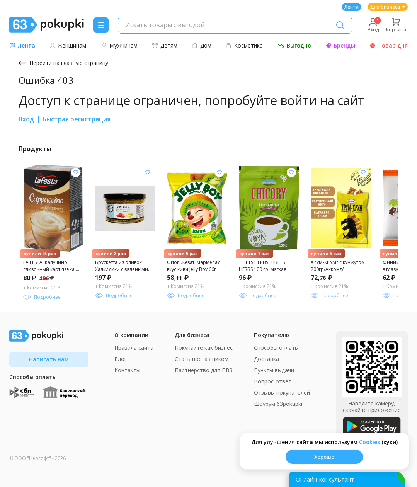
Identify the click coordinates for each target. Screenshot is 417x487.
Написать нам (49, 359)
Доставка (266, 359)
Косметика (244, 45)
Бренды (340, 45)
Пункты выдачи (274, 370)
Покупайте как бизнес (204, 347)
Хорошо (324, 456)
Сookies (369, 442)
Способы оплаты (276, 347)
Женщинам (67, 45)
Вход (26, 119)
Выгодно (294, 45)
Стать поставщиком (201, 359)
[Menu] (101, 25)
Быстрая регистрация (77, 119)
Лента (351, 6)
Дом (201, 45)
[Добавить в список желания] (75, 172)
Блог (120, 359)
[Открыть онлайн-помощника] (347, 479)
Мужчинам (119, 45)
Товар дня (388, 45)
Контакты (127, 370)
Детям (164, 45)
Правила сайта (133, 347)
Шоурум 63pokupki (278, 403)
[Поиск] (340, 25)
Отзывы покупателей (282, 392)
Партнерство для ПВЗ (204, 370)
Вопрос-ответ (272, 381)
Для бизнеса (387, 6)
